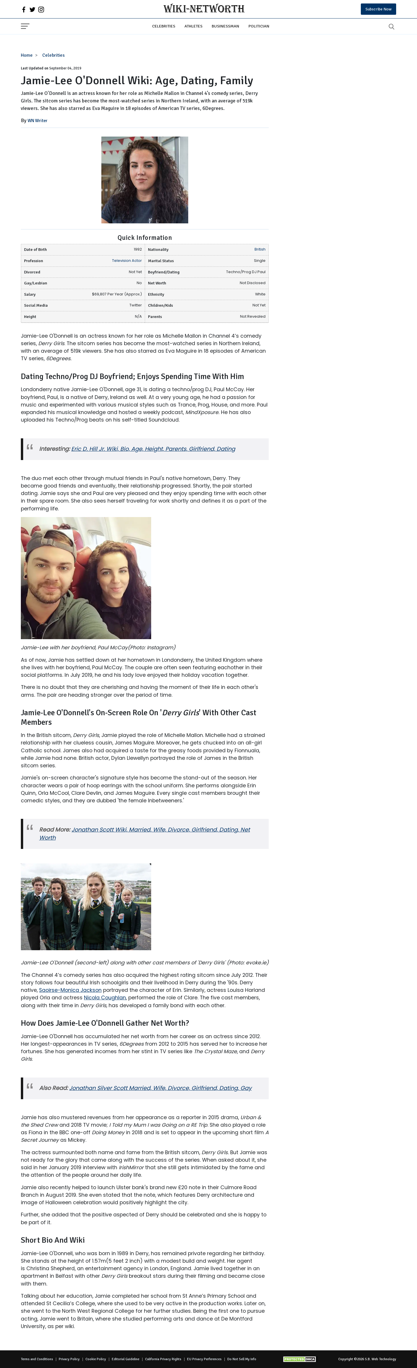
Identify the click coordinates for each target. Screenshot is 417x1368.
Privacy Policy (69, 1359)
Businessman (225, 26)
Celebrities (163, 26)
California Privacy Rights (163, 1359)
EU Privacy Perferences (204, 1359)
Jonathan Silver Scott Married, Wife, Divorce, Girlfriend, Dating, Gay (160, 1088)
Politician (258, 26)
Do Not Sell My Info (241, 1359)
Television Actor (127, 260)
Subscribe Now (378, 9)
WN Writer (37, 121)
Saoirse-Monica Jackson (70, 990)
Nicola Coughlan (105, 997)
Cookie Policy (95, 1359)
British (260, 249)
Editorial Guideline (125, 1359)
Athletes (193, 26)
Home (27, 55)
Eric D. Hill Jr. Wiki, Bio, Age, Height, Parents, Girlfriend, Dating (153, 449)
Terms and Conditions (37, 1359)
